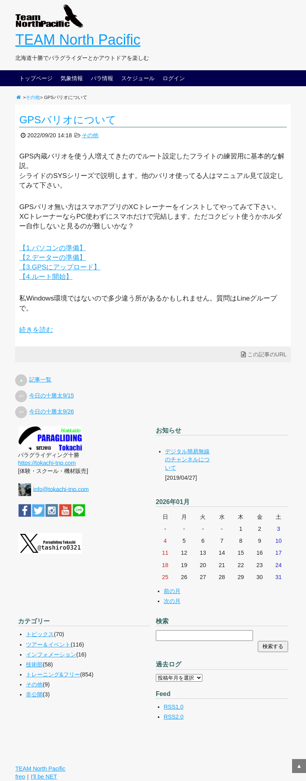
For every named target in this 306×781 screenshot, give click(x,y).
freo (20, 776)
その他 (33, 97)
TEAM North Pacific (77, 40)
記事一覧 (40, 379)
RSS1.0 (174, 707)
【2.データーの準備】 (52, 257)
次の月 (172, 601)
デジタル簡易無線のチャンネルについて (187, 459)
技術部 (34, 664)
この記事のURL (267, 354)
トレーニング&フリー (53, 674)
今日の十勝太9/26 (51, 411)
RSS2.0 (174, 717)
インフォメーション (51, 654)
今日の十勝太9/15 (51, 395)
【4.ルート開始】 (45, 277)
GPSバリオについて (67, 119)
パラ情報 (102, 78)
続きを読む (36, 330)
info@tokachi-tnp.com (60, 489)
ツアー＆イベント (48, 644)
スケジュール (138, 78)
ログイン (174, 78)
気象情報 (72, 78)
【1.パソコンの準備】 (52, 248)
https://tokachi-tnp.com (47, 463)
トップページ (36, 78)
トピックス (40, 634)
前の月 (172, 591)
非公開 (34, 694)
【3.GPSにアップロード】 (59, 267)
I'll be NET (44, 776)
